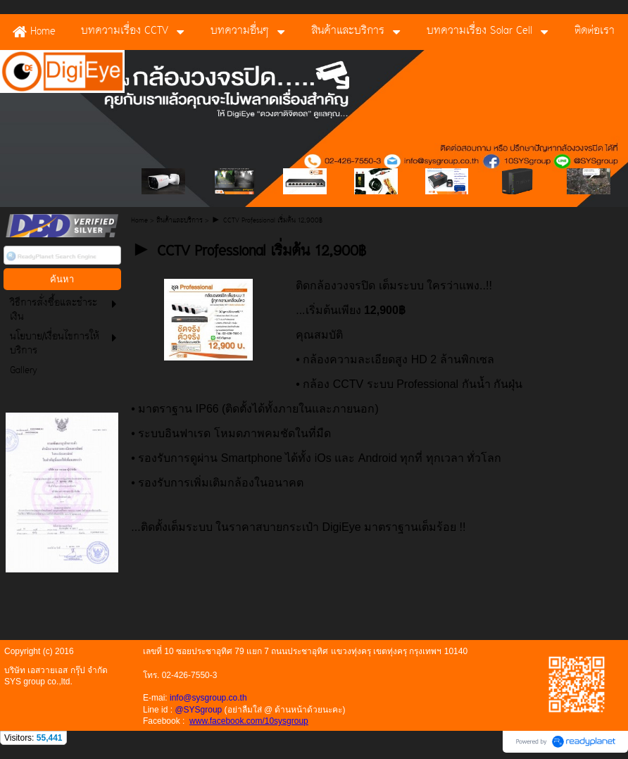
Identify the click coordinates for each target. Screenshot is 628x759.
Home (139, 220)
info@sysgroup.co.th (208, 698)
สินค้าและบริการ (179, 220)
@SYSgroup (198, 710)
